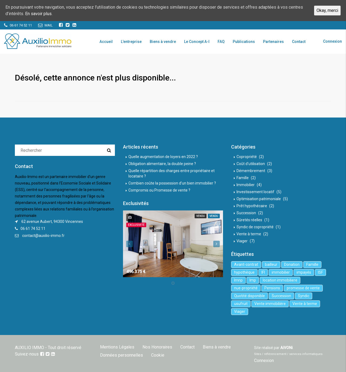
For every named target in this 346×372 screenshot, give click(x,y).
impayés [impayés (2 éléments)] (304, 272)
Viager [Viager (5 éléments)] (239, 311)
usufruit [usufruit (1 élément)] (241, 303)
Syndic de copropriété (255, 227)
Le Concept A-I (196, 41)
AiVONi (286, 348)
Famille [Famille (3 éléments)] (312, 264)
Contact (298, 41)
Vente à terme (249, 234)
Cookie (157, 355)
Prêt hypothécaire (252, 206)
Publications (244, 41)
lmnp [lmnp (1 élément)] (238, 280)
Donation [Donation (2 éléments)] (292, 264)
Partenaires (273, 41)
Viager (242, 241)
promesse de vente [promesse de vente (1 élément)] (303, 288)
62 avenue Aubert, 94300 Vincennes (52, 221)
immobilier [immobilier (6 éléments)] (281, 272)
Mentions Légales (117, 347)
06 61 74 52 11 (33, 228)
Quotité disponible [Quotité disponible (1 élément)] (249, 296)
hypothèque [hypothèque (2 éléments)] (244, 272)
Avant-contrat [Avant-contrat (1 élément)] (246, 264)
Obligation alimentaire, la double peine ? (162, 164)
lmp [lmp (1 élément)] (252, 280)
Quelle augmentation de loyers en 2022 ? (163, 157)
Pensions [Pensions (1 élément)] (272, 288)
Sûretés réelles (249, 220)
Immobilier (246, 185)
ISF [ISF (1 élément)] (320, 272)
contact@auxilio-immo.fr (43, 235)
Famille (243, 178)
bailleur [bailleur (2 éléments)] (271, 264)
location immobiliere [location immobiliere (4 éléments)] (280, 280)
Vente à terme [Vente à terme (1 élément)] (304, 303)
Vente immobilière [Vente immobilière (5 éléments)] (270, 303)
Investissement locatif (255, 192)
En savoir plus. (38, 13)
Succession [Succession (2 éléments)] (281, 296)
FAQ (221, 41)
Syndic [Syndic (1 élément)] (303, 296)
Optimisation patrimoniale (259, 199)
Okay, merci (327, 10)
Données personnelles (121, 355)
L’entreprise (131, 41)
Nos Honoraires (157, 347)
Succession (246, 213)
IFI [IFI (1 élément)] (263, 272)
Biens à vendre (163, 41)
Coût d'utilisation (251, 164)
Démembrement (251, 171)
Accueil (106, 41)
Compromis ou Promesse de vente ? (159, 190)
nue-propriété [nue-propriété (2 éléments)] (246, 288)
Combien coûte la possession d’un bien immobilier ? (172, 183)
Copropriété (247, 157)
